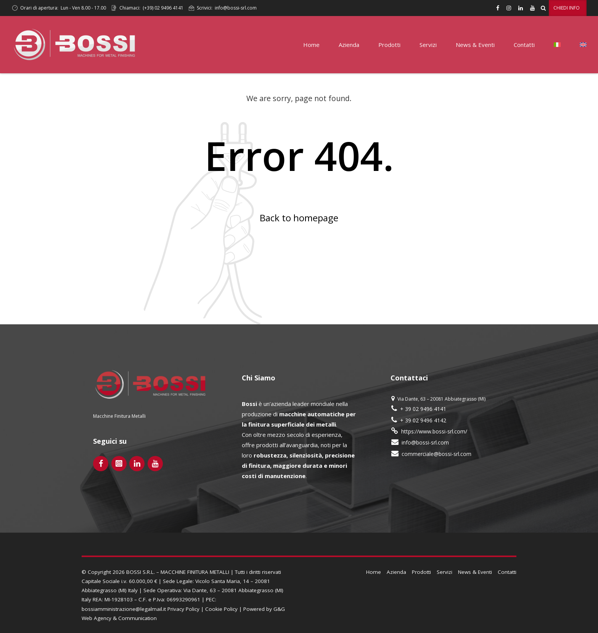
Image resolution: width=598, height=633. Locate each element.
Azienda (349, 44)
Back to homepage (299, 217)
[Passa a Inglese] (583, 44)
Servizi (428, 44)
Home (311, 44)
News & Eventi (475, 44)
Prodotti (389, 44)
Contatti (524, 44)
